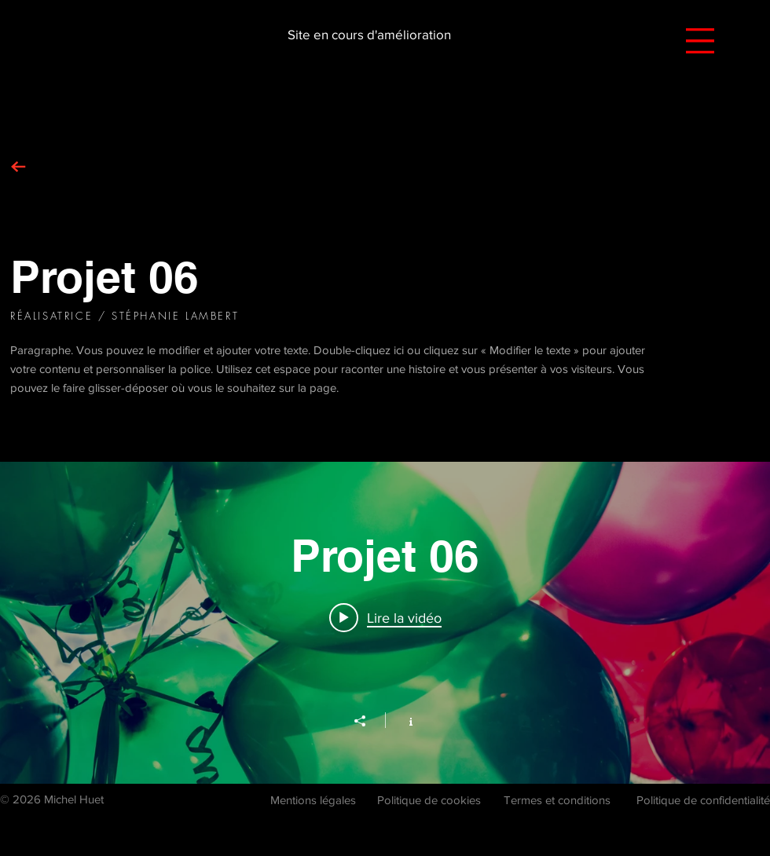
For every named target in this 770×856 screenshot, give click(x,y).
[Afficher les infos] (402, 720)
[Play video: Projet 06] (385, 617)
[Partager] (367, 721)
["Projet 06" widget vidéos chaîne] (385, 623)
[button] (700, 40)
